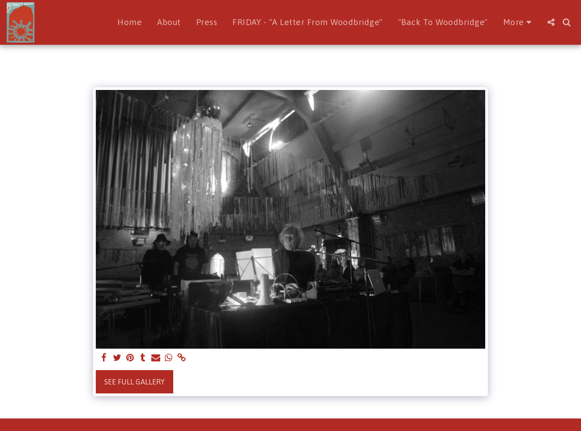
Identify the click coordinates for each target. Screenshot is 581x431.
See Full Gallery (134, 382)
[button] (550, 22)
